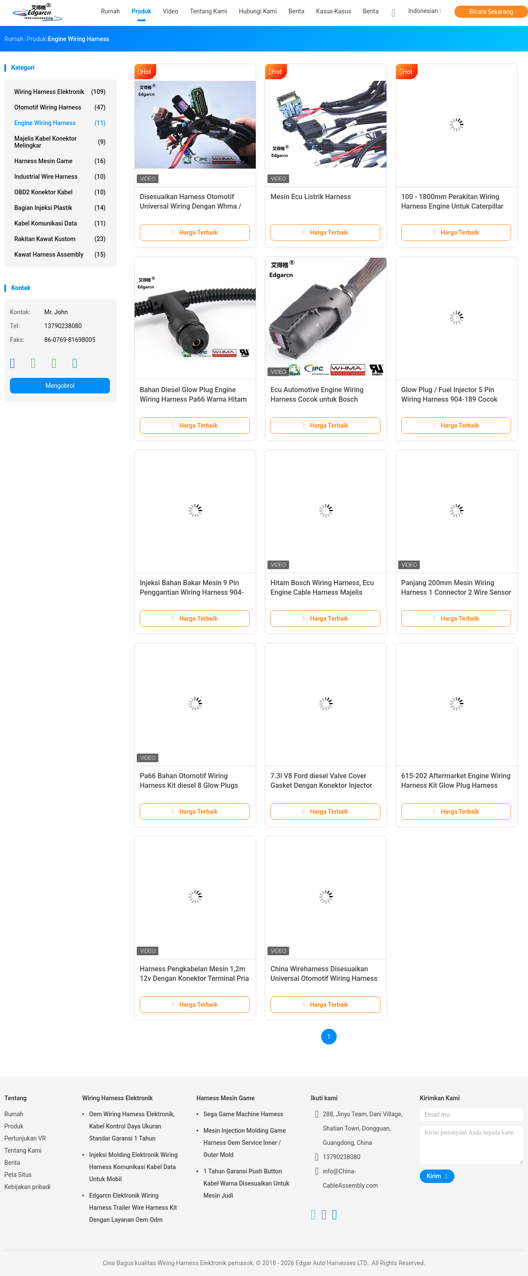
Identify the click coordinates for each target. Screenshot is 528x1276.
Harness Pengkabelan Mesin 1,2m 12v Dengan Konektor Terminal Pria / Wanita (194, 978)
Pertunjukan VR (25, 1138)
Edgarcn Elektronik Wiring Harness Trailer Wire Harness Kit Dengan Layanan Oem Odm (133, 1207)
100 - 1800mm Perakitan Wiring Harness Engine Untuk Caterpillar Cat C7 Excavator (452, 206)
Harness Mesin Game (60, 161)
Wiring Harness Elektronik (60, 91)
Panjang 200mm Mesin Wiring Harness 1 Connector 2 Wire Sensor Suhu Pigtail (456, 592)
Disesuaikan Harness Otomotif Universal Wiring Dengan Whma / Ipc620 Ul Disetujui (190, 206)
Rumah (13, 1114)
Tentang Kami (23, 1150)
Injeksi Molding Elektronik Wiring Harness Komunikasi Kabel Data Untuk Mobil (133, 1167)
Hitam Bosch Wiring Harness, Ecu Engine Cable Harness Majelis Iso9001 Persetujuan (322, 592)
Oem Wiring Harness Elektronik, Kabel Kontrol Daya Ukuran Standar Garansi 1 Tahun (132, 1126)
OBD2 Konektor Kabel (60, 192)
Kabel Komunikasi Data (60, 223)
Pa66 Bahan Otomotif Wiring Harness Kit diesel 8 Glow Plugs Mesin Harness (189, 785)
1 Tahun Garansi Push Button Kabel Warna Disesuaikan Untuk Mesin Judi (246, 1183)
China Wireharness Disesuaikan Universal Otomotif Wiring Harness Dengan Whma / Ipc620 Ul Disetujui (325, 978)
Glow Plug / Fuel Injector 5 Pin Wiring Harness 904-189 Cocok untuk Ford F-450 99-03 (449, 399)
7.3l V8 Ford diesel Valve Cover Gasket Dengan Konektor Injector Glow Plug (321, 785)
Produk (13, 1126)
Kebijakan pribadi (27, 1186)
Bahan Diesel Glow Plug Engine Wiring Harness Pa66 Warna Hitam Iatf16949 (193, 399)
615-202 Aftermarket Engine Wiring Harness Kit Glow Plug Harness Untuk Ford (456, 785)
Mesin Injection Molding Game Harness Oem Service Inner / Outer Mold (244, 1142)
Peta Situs (18, 1174)
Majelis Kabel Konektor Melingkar (60, 142)
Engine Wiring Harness (60, 123)
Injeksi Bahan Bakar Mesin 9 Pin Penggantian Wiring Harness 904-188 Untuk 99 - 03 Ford (192, 592)
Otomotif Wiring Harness (60, 107)
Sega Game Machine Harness (243, 1114)
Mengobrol (59, 385)
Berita (371, 11)
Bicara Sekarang (491, 11)
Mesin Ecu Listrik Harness (310, 197)
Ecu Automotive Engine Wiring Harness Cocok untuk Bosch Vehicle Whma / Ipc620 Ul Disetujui (324, 399)
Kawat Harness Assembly (60, 254)
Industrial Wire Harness (60, 176)
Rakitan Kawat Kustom (60, 239)
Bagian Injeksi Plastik (60, 207)
